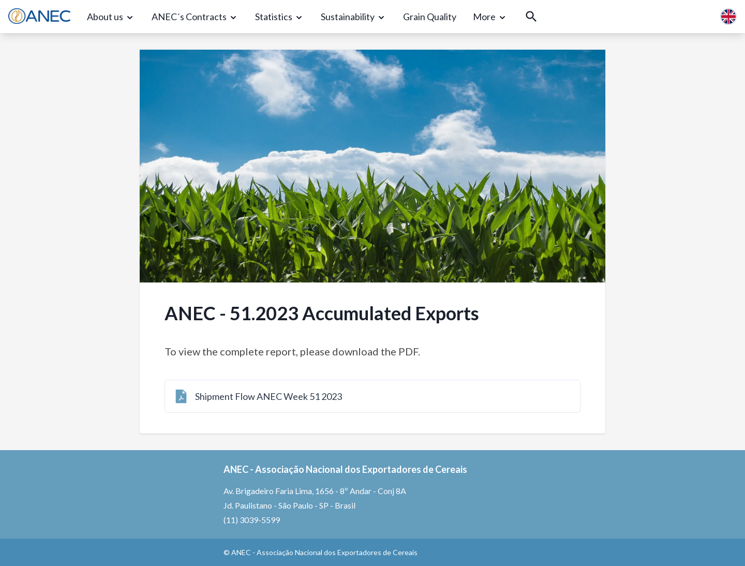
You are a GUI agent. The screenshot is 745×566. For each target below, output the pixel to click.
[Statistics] (279, 17)
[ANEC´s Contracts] (195, 17)
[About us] (111, 17)
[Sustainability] (353, 17)
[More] (490, 17)
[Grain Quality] (429, 17)
